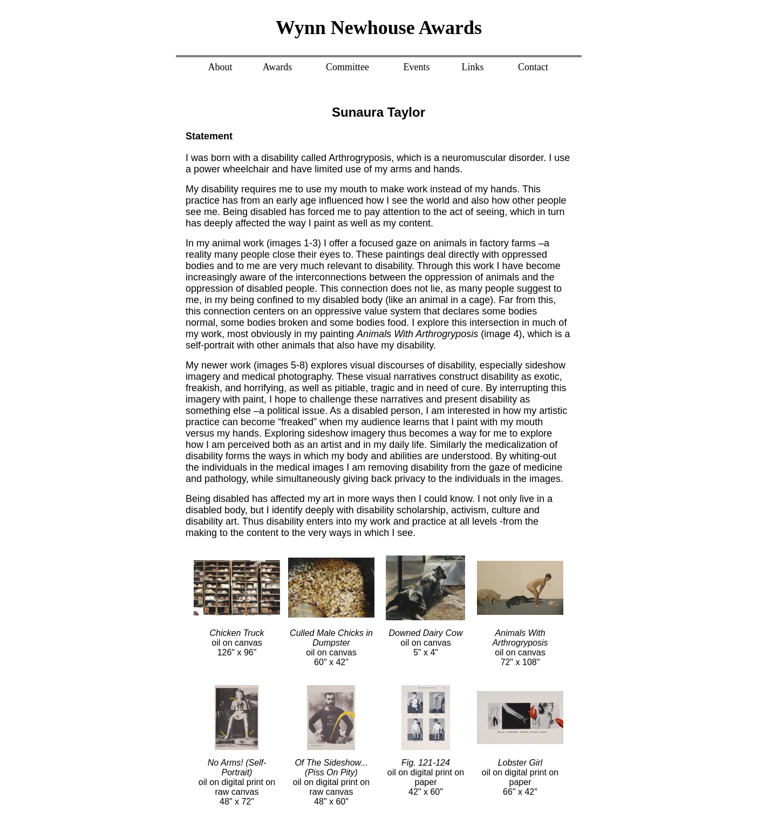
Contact (533, 67)
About (220, 67)
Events (417, 67)
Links (472, 67)
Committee (347, 67)
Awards (277, 67)
